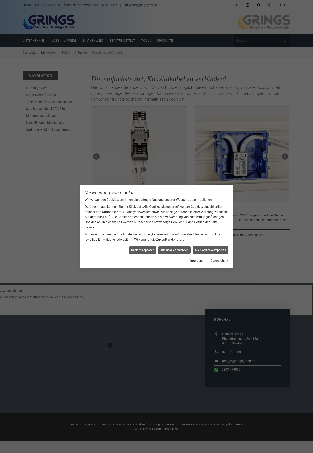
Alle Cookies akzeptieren (210, 244)
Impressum (198, 254)
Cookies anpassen (142, 244)
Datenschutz (219, 254)
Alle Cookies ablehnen (174, 244)
